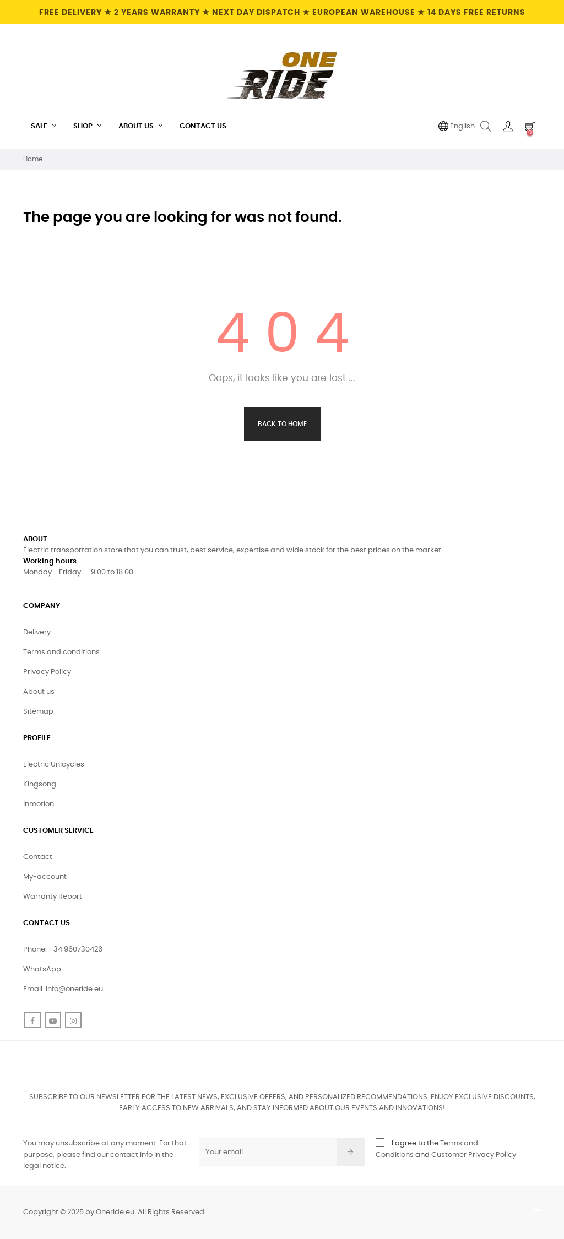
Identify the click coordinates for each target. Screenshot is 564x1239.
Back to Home (282, 424)
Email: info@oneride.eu (63, 989)
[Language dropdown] (456, 127)
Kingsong (39, 784)
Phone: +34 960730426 (62, 949)
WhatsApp (42, 969)
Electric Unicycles (53, 764)
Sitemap (38, 711)
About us (39, 691)
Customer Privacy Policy (473, 1155)
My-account (45, 877)
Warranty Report (52, 896)
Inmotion (38, 804)
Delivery (37, 632)
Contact (37, 857)
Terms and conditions (61, 652)
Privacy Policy (47, 672)
